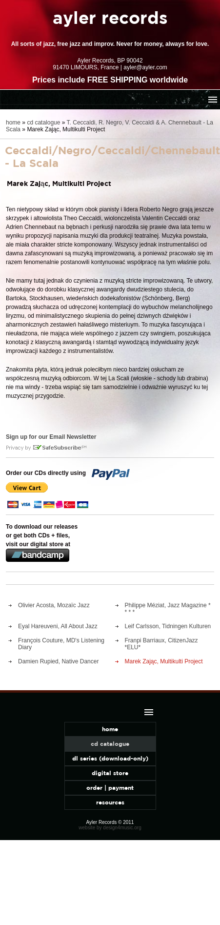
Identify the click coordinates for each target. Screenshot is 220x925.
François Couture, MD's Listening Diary (61, 644)
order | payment (110, 787)
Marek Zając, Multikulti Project (164, 661)
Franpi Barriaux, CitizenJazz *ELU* (161, 644)
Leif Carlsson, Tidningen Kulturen (168, 626)
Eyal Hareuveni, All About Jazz (58, 626)
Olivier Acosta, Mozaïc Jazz (54, 605)
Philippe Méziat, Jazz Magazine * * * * (168, 609)
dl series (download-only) (110, 758)
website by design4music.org (110, 827)
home (13, 122)
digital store (110, 773)
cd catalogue (43, 122)
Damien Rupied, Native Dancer (58, 661)
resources (110, 802)
